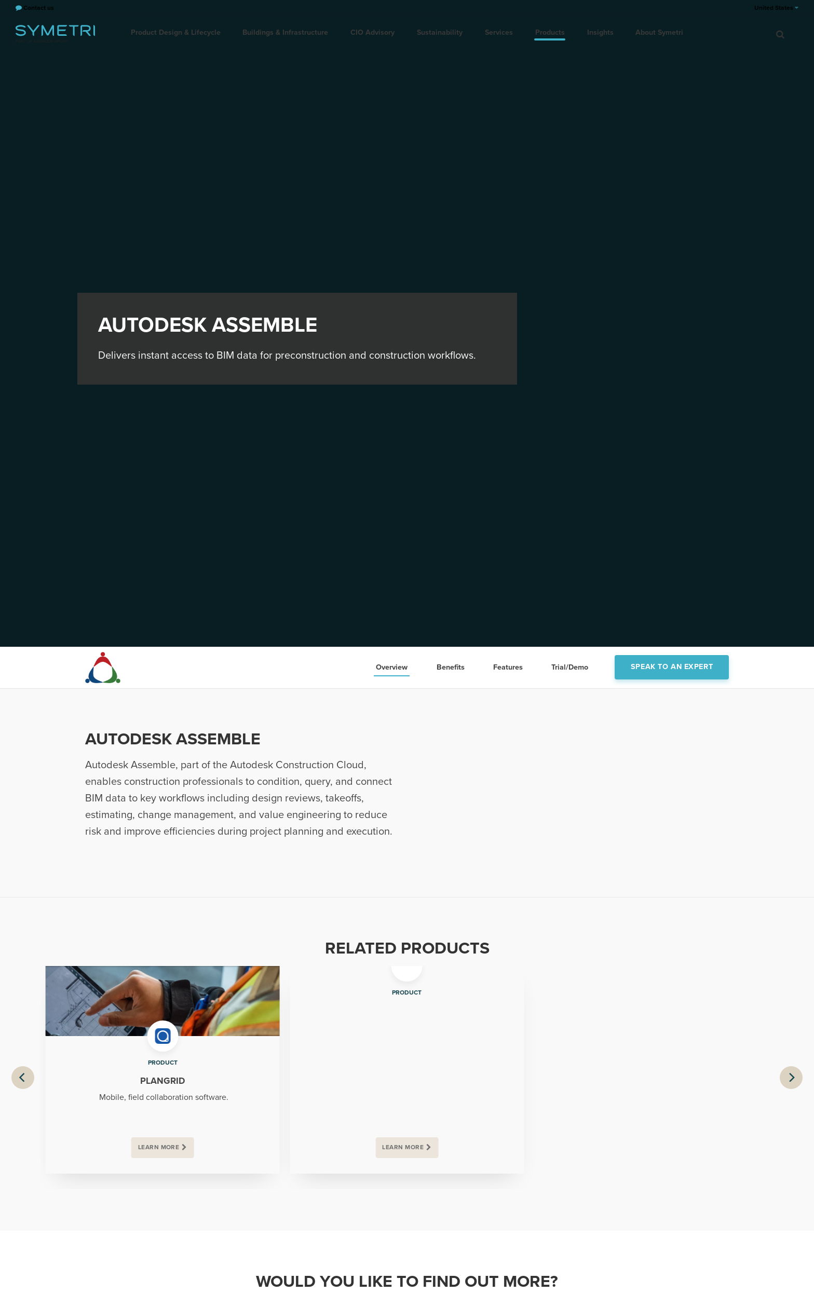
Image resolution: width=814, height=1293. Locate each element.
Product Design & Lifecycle (181, 33)
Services (498, 33)
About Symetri (655, 33)
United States (776, 7)
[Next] (791, 1077)
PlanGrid (162, 1081)
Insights (597, 33)
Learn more (159, 1147)
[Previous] (22, 1077)
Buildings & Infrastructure (289, 33)
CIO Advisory (375, 33)
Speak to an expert (672, 666)
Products (548, 33)
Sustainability (441, 33)
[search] (780, 34)
